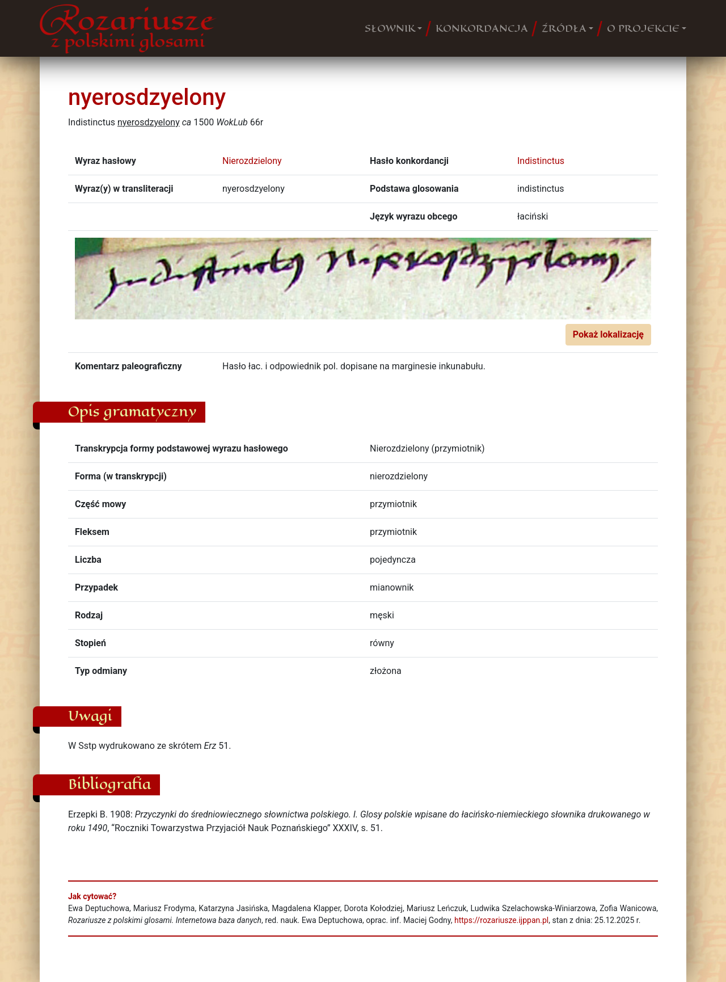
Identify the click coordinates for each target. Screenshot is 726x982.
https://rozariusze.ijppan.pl (501, 920)
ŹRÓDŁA (564, 28)
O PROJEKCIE (643, 28)
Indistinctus (540, 160)
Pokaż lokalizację (608, 334)
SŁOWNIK (390, 28)
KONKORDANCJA (482, 28)
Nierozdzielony (252, 160)
